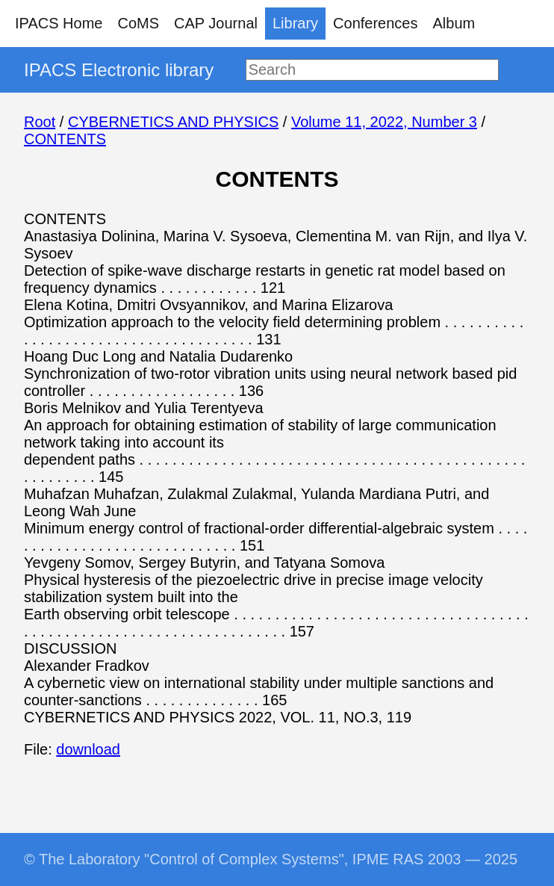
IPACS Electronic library (119, 70)
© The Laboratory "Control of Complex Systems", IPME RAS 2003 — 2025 (270, 859)
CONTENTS (65, 139)
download (88, 749)
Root (39, 122)
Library (295, 23)
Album (454, 23)
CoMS (138, 23)
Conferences (375, 23)
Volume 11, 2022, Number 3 (384, 122)
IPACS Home (58, 23)
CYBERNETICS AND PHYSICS (173, 122)
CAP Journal (216, 23)
